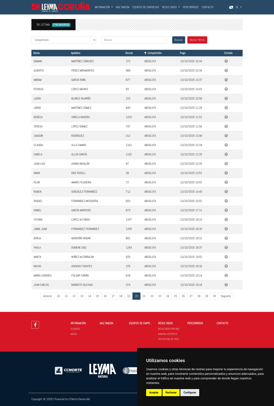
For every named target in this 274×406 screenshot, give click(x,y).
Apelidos (75, 53)
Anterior (47, 296)
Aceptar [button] (154, 392)
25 (175, 296)
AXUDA (74, 334)
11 (66, 296)
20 (136, 296)
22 (152, 296)
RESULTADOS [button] (170, 7)
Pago (183, 53)
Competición (155, 53)
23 (159, 296)
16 (105, 296)
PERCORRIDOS (191, 7)
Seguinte (226, 296)
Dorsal (129, 53)
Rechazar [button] (171, 392)
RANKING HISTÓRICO (167, 334)
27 (191, 296)
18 (120, 296)
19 (128, 296)
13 (81, 296)
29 (206, 296)
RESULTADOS (165, 323)
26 (183, 296)
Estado (228, 53)
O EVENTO (75, 329)
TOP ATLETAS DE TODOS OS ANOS (171, 339)
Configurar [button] (189, 392)
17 (113, 296)
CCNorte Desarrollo (79, 399)
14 (89, 296)
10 (58, 296)
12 (74, 296)
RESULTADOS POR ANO (168, 329)
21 (144, 296)
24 (167, 296)
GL (234, 7)
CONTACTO (207, 7)
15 (97, 296)
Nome (36, 53)
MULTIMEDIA (122, 7)
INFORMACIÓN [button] (103, 7)
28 (198, 296)
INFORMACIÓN (78, 323)
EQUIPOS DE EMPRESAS (145, 7)
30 (214, 296)
